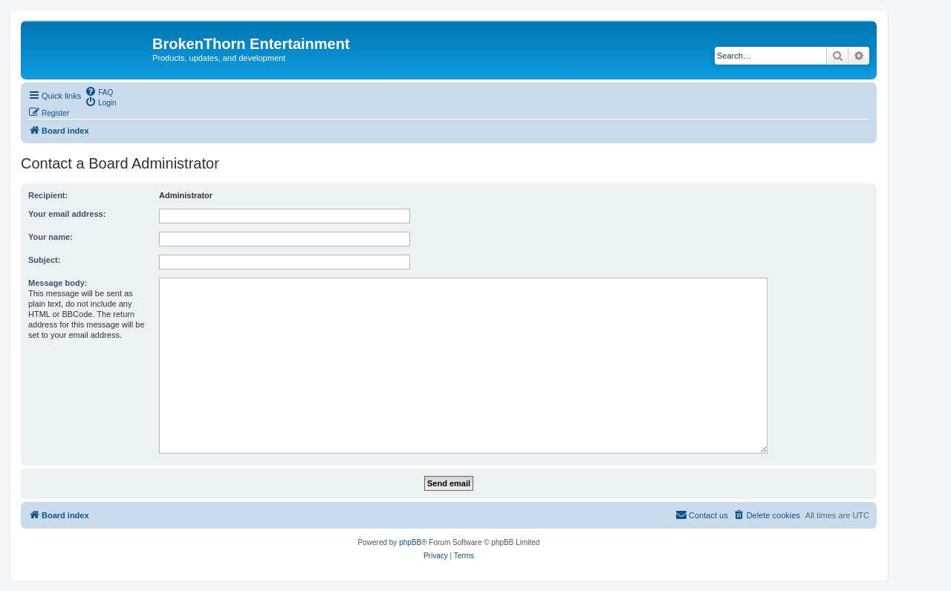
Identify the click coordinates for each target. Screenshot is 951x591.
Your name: (50, 236)
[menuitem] (99, 91)
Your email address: (67, 213)
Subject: (44, 259)
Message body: (57, 282)
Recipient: (48, 195)
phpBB (410, 542)
